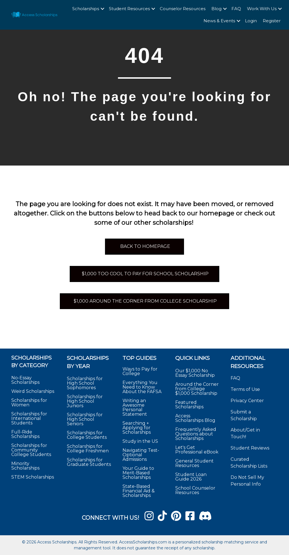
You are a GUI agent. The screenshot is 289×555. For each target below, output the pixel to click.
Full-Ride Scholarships (25, 434)
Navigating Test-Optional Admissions (140, 455)
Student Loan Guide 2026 (191, 477)
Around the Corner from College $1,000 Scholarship (197, 389)
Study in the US (140, 441)
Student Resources (129, 8)
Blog (216, 8)
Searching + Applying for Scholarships (136, 427)
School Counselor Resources (195, 490)
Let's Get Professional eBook (196, 450)
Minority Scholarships (25, 466)
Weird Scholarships (32, 391)
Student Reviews (250, 448)
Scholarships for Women (29, 403)
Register (272, 20)
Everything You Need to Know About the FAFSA (141, 387)
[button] (102, 9)
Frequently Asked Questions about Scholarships (195, 434)
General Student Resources (194, 463)
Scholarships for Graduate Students (89, 462)
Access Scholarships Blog (195, 418)
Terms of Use (245, 389)
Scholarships (85, 8)
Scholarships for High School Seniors (85, 419)
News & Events (219, 20)
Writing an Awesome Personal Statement (134, 407)
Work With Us (262, 8)
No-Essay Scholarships (25, 380)
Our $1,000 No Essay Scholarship (195, 373)
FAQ (236, 8)
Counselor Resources (182, 8)
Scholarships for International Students (29, 418)
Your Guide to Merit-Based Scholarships (138, 473)
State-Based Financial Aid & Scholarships (138, 491)
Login (251, 20)
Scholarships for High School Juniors (85, 401)
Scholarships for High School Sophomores (85, 383)
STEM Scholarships (32, 477)
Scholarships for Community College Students (31, 450)
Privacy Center (247, 400)
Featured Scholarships (190, 404)
